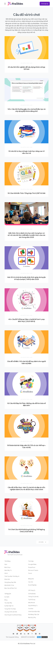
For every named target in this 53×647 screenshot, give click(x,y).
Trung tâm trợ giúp (10, 609)
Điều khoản (31, 602)
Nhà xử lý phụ (32, 617)
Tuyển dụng (31, 599)
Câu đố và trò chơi (26, 63)
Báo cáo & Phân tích (10, 588)
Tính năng (7, 561)
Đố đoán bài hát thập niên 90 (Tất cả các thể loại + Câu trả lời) (26, 446)
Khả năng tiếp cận (33, 614)
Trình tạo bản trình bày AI (11, 576)
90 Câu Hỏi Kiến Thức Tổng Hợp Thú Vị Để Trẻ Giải (26, 193)
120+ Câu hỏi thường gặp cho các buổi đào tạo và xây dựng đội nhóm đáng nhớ (26, 110)
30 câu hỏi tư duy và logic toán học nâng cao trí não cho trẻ (26, 152)
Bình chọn (7, 567)
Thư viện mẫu (8, 603)
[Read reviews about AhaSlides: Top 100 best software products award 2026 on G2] (20, 628)
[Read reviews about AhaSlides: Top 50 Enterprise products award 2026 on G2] (33, 628)
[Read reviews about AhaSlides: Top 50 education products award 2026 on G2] (26, 628)
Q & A (6, 573)
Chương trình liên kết (10, 611)
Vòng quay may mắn (10, 582)
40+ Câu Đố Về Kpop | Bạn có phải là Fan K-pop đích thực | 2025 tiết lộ (26, 320)
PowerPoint (31, 567)
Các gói (30, 582)
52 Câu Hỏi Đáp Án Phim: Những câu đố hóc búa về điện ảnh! (26, 404)
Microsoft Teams (33, 570)
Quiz (5, 564)
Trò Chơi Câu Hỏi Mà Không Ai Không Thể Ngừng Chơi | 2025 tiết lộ (26, 530)
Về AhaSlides (32, 593)
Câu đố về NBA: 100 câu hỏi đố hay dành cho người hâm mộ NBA (26, 362)
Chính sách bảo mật (34, 611)
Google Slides (32, 564)
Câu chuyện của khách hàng (12, 615)
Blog (5, 600)
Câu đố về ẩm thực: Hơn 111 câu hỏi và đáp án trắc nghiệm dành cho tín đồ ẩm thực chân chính (26, 488)
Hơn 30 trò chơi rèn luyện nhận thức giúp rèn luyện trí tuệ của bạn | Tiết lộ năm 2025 (26, 278)
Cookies (30, 608)
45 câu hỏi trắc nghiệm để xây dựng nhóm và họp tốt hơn (26, 68)
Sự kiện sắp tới (8, 606)
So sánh (6, 597)
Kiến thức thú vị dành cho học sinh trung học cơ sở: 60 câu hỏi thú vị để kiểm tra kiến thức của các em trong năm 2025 (26, 235)
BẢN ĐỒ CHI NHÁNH (28, 637)
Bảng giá (31, 578)
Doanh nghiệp (32, 585)
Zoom (30, 573)
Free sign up (44, 3)
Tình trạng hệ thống (12, 637)
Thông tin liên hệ (33, 596)
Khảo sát (7, 579)
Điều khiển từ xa (9, 585)
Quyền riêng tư (32, 605)
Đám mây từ (7, 570)
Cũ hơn (42, 542)
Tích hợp (31, 561)
